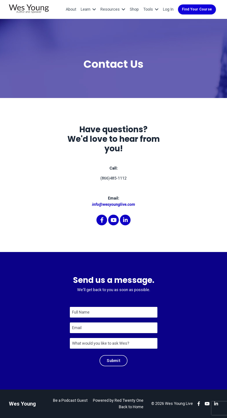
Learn (88, 9)
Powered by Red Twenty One (118, 400)
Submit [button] (113, 360)
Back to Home (131, 406)
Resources (112, 9)
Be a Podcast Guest (70, 400)
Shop (134, 9)
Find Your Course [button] (197, 9)
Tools (151, 9)
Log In (168, 9)
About (71, 9)
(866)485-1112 (113, 178)
